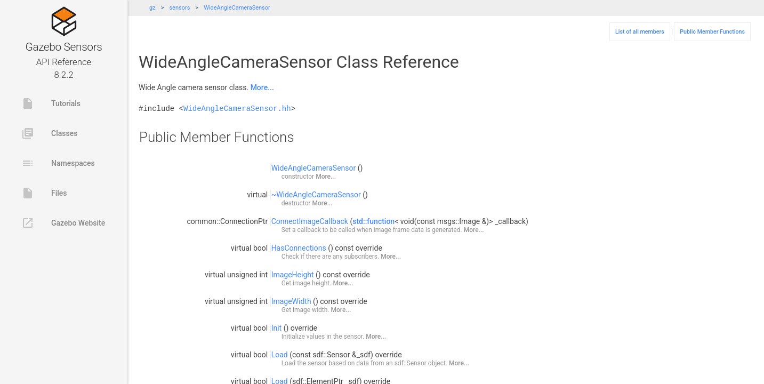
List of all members (639, 31)
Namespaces (58, 163)
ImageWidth (291, 301)
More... (262, 87)
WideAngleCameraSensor (237, 7)
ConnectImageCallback (309, 221)
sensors (179, 7)
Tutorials (51, 103)
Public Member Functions (712, 31)
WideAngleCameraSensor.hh (237, 108)
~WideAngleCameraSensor (316, 194)
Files (44, 193)
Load (279, 354)
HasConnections (298, 248)
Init (276, 328)
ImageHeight (292, 274)
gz (152, 7)
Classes (49, 133)
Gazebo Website (63, 223)
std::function (373, 221)
